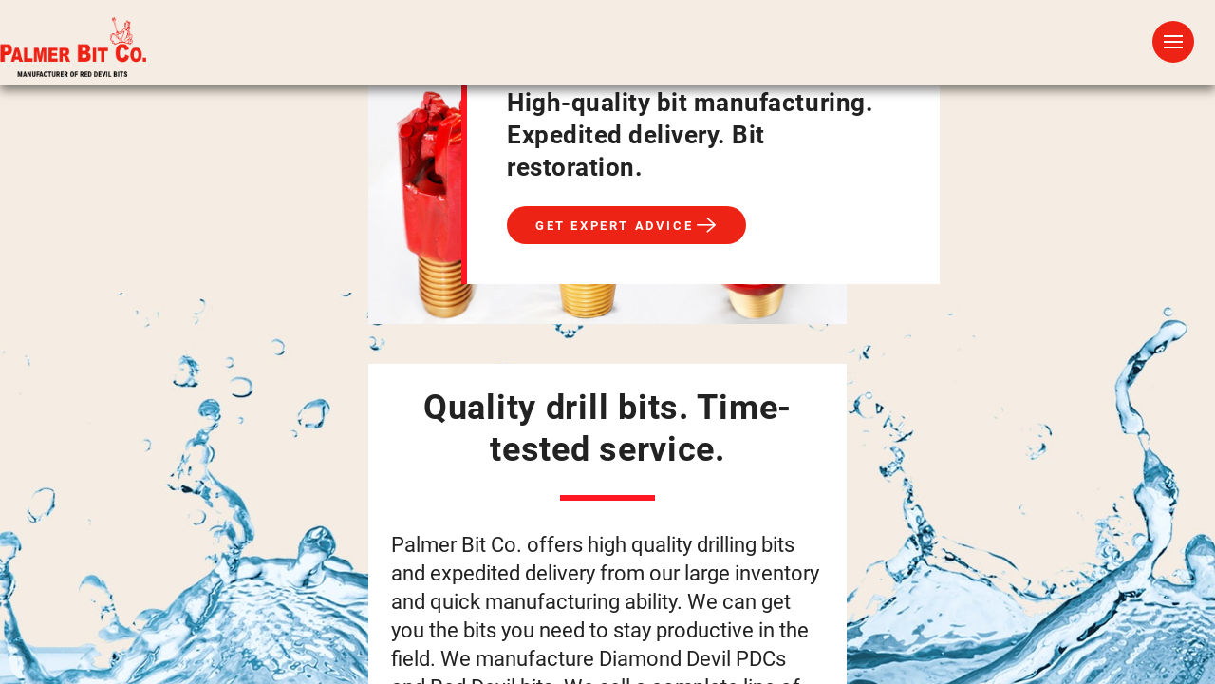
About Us (895, 56)
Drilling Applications (648, 56)
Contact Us (1020, 56)
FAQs (800, 56)
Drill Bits (472, 56)
